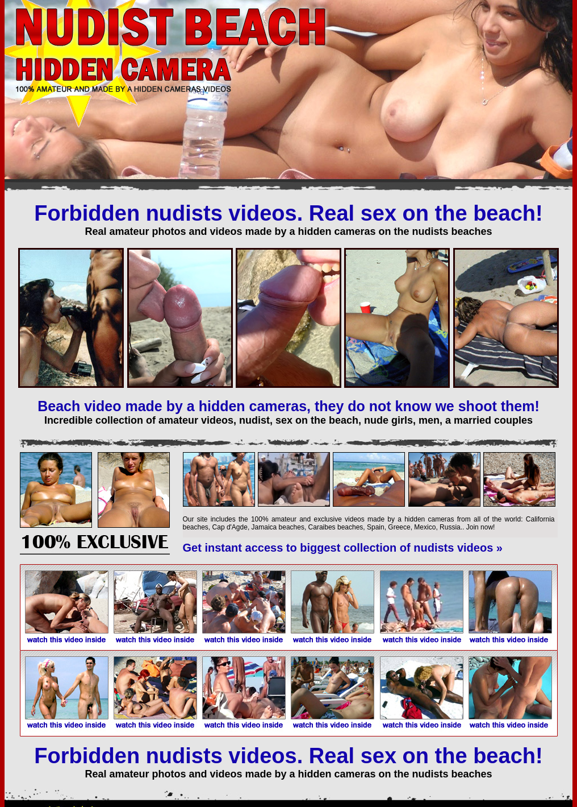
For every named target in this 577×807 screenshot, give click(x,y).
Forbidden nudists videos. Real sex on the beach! (288, 213)
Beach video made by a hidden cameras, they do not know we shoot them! (288, 406)
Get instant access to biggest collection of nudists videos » (343, 547)
